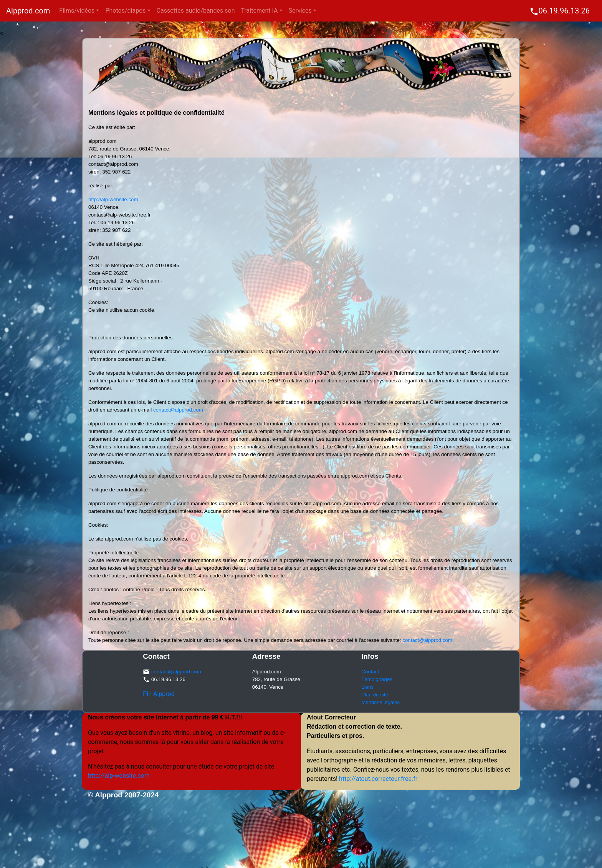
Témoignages (376, 679)
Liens (367, 687)
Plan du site (374, 695)
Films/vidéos (76, 10)
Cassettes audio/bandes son (196, 10)
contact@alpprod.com (178, 410)
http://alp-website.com (113, 199)
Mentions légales (380, 702)
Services (300, 10)
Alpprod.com (28, 10)
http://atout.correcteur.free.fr (377, 778)
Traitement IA (259, 10)
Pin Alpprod (159, 694)
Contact (370, 672)
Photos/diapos (125, 10)
